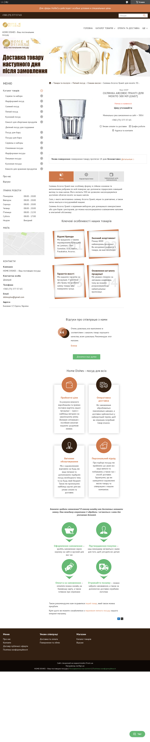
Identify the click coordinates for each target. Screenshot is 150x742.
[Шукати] (144, 15)
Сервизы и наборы (14, 143)
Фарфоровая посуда (15, 153)
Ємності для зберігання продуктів (21, 122)
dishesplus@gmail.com (13, 297)
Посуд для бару (13, 132)
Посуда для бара (13, 137)
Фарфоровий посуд (14, 101)
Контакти (7, 642)
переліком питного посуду (97, 610)
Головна (88, 28)
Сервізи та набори (13, 96)
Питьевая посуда (13, 158)
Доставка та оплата (49, 639)
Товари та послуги (61, 83)
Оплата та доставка (128, 28)
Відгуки (6, 181)
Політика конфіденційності (15, 649)
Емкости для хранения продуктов (21, 169)
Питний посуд (11, 111)
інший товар (91, 603)
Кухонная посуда (13, 163)
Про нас (7, 176)
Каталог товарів (104, 28)
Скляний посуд (12, 106)
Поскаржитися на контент (80, 668)
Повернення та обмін (50, 642)
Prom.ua (89, 663)
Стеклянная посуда (14, 148)
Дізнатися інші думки (86, 356)
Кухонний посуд (13, 116)
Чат (137, 734)
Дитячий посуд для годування (19, 127)
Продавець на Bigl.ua (75, 666)
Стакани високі (94, 83)
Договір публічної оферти (15, 646)
